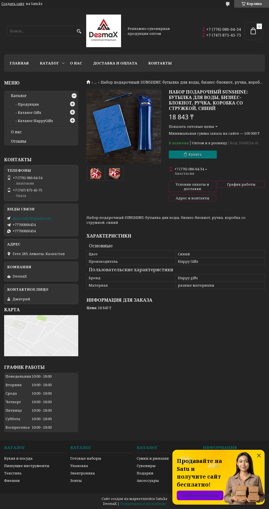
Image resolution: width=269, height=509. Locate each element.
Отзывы (18, 141)
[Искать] (79, 31)
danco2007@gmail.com (31, 218)
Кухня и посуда (18, 458)
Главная (19, 63)
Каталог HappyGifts (35, 120)
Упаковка (79, 465)
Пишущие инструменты (26, 465)
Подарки (145, 473)
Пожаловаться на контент (143, 503)
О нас (76, 63)
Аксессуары (148, 480)
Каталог (49, 63)
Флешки (12, 480)
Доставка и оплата (115, 63)
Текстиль (13, 473)
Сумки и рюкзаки (153, 458)
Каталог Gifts (29, 112)
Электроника (82, 473)
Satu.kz (161, 498)
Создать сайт (12, 4)
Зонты (76, 480)
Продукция (28, 104)
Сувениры (146, 465)
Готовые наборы (85, 458)
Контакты (160, 63)
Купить (195, 154)
